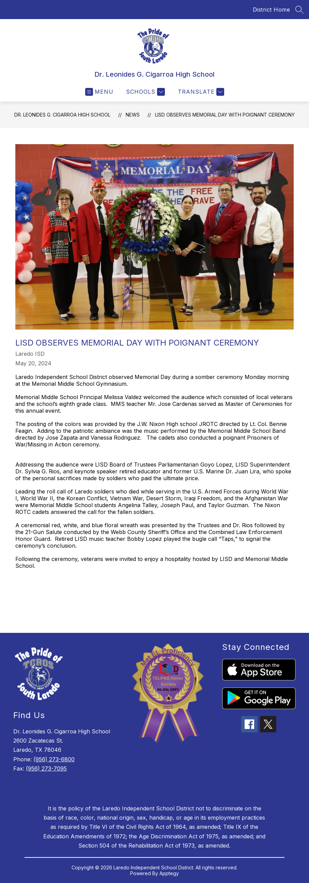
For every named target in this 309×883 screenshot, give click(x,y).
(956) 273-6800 (54, 759)
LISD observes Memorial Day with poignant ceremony (225, 115)
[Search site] (299, 9)
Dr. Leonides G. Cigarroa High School (62, 115)
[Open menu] (99, 92)
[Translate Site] (200, 92)
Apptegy (169, 873)
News (133, 115)
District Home (271, 9)
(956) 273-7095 (46, 768)
